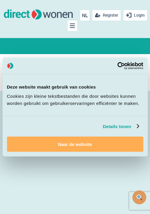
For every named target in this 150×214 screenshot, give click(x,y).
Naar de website (75, 144)
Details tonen (117, 126)
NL (85, 15)
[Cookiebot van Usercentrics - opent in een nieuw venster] (117, 66)
